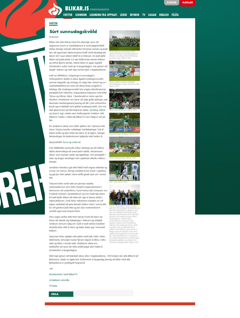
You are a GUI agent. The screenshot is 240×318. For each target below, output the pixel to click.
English (164, 15)
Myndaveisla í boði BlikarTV (63, 274)
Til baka (53, 285)
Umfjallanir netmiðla (59, 280)
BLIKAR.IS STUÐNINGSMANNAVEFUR (79, 9)
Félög (175, 15)
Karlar (187, 2)
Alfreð (102, 110)
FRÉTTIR (53, 23)
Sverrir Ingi (58, 113)
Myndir (134, 15)
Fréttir (67, 15)
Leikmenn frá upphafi (103, 15)
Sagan (152, 15)
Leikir (123, 15)
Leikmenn (81, 15)
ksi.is (65, 142)
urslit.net (76, 142)
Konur (171, 2)
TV (143, 15)
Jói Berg (94, 110)
